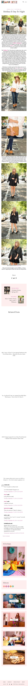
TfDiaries (16, 684)
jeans (17, 68)
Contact (10, 682)
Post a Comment (6, 536)
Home (4, 682)
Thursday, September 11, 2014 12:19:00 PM (13, 498)
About (23, 682)
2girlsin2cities (7, 508)
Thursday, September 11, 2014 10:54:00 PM (13, 512)
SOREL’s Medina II (17, 43)
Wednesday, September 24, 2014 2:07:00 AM (14, 533)
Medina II (5, 50)
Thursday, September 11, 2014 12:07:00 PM (13, 491)
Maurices (22, 68)
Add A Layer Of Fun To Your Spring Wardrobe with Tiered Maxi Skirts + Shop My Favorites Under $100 (14, 354)
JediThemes (22, 684)
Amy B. (5, 494)
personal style (10, 9)
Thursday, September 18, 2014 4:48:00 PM (13, 520)
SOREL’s (12, 45)
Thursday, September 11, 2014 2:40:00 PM (13, 505)
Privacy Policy (17, 682)
